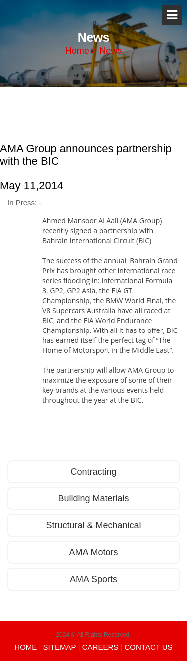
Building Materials (93, 498)
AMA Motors (93, 552)
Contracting (93, 472)
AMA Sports (93, 579)
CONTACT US (149, 647)
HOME (25, 647)
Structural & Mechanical (93, 525)
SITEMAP (59, 647)
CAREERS (100, 647)
